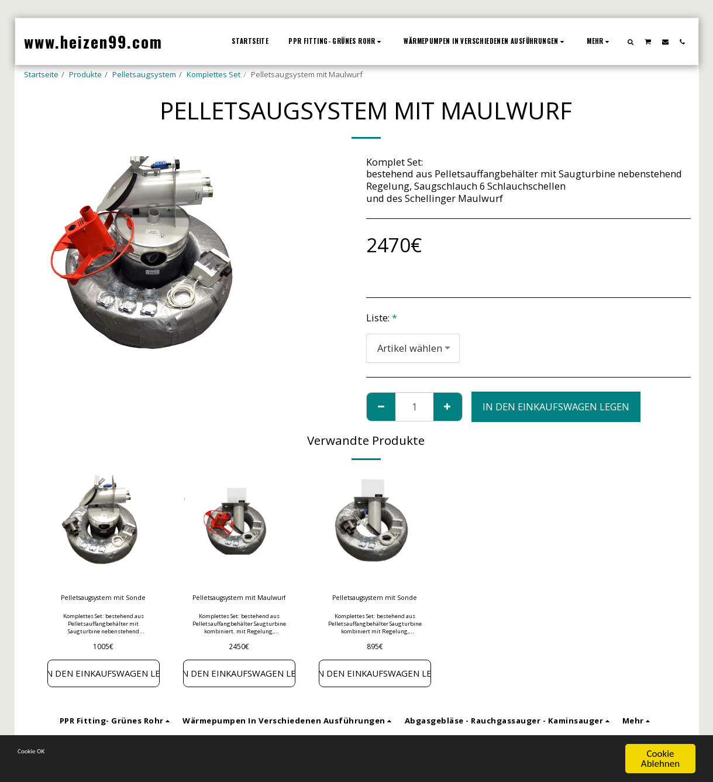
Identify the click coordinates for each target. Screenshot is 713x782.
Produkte (85, 74)
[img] (103, 528)
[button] (630, 41)
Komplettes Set (213, 74)
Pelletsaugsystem (144, 74)
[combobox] (413, 348)
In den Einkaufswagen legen (556, 406)
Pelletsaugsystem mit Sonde (104, 605)
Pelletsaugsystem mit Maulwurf (239, 605)
